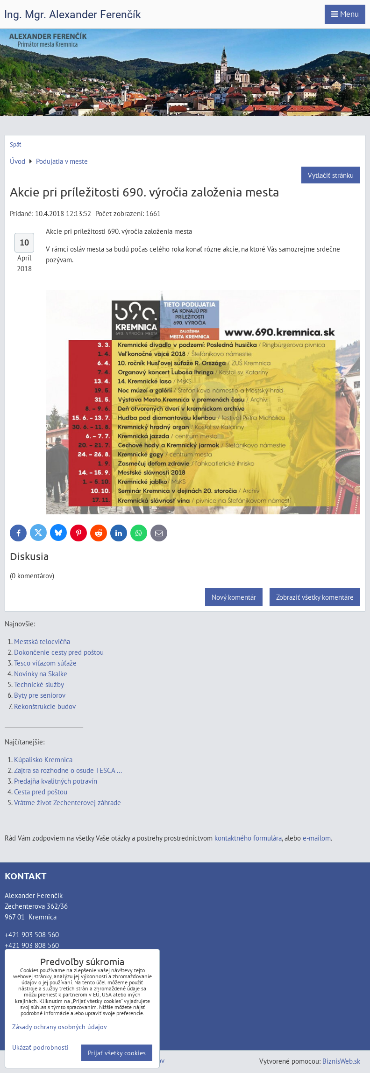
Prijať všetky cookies (117, 1052)
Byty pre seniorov (39, 695)
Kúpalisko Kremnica (43, 759)
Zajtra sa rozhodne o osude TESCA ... (68, 770)
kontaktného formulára (248, 837)
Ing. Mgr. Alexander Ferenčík (72, 14)
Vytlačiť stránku (331, 175)
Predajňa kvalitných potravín (55, 780)
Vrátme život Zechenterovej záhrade (67, 802)
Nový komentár (234, 597)
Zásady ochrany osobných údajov (59, 1026)
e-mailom (317, 837)
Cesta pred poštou (40, 791)
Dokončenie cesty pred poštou (59, 652)
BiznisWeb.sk (341, 1061)
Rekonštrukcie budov (45, 706)
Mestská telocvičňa (42, 641)
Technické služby (39, 684)
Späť (15, 144)
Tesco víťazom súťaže (45, 662)
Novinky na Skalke (40, 673)
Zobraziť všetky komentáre (315, 597)
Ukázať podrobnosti (40, 1047)
